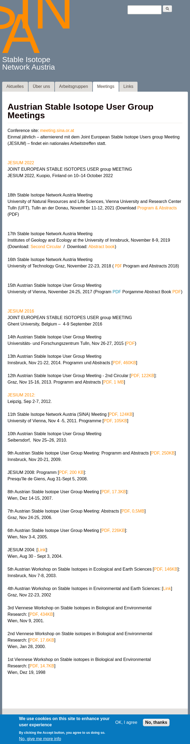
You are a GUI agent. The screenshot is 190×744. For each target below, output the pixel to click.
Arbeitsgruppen (73, 87)
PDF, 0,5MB (132, 512)
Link (41, 551)
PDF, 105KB (115, 422)
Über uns (41, 87)
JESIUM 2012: (21, 396)
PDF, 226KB (113, 531)
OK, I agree (126, 723)
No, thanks (156, 723)
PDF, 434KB (41, 615)
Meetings (105, 87)
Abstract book (102, 247)
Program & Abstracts (157, 209)
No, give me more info (40, 740)
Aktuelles (15, 87)
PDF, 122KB (142, 376)
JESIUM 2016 (21, 312)
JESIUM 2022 (21, 164)
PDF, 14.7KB (42, 667)
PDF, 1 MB (113, 383)
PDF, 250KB (163, 454)
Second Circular (45, 247)
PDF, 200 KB (71, 473)
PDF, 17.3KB (113, 493)
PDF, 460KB (124, 364)
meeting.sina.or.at (57, 131)
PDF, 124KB (120, 415)
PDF (118, 267)
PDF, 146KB (165, 570)
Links (128, 87)
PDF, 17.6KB (42, 641)
